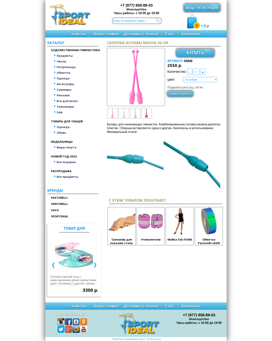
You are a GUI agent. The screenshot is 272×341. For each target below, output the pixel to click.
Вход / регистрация (202, 8)
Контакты (190, 33)
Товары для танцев (67, 121)
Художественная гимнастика (75, 50)
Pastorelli (59, 197)
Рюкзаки (63, 95)
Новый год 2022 (64, 156)
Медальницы (62, 141)
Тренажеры (65, 106)
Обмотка (63, 72)
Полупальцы (66, 67)
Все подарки (66, 162)
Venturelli (59, 204)
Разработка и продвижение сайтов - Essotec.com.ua (136, 339)
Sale (60, 112)
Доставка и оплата (141, 33)
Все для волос (67, 101)
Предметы (65, 55)
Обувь (61, 132)
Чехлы (61, 61)
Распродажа (61, 171)
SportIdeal (59, 216)
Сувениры (64, 89)
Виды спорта (66, 147)
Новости (79, 33)
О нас (169, 33)
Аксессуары (65, 84)
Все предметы (67, 177)
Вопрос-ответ (106, 33)
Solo (55, 210)
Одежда (63, 78)
